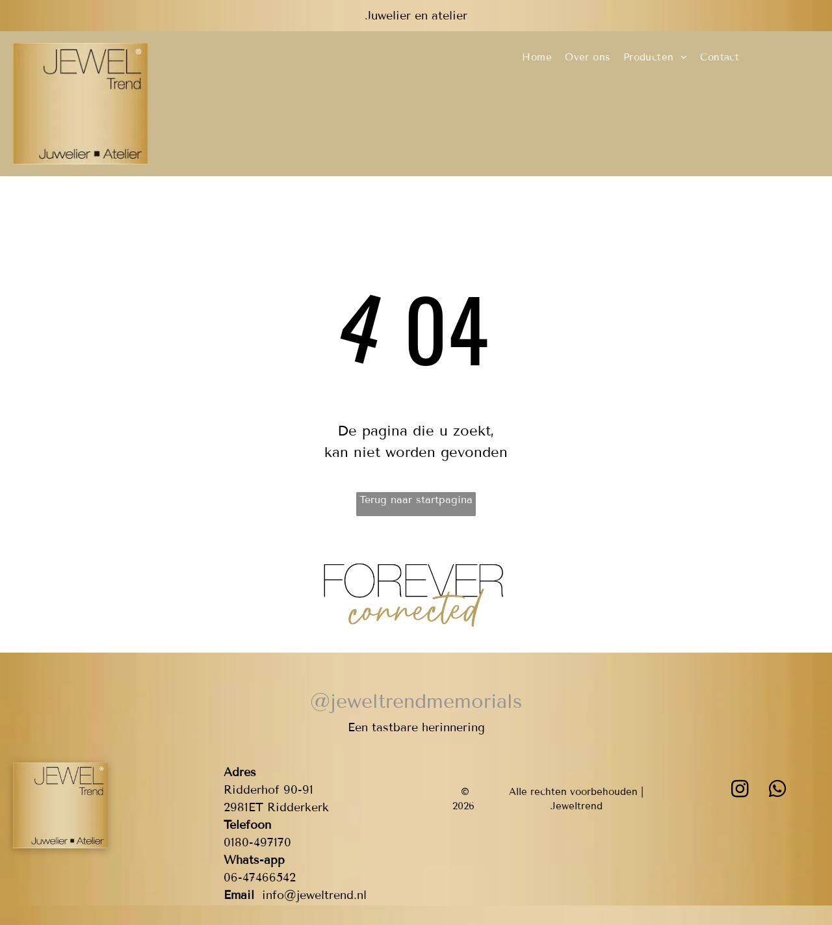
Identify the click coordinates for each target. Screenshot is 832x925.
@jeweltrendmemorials (416, 701)
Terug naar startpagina (416, 499)
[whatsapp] (777, 790)
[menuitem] (536, 57)
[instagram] (740, 790)
